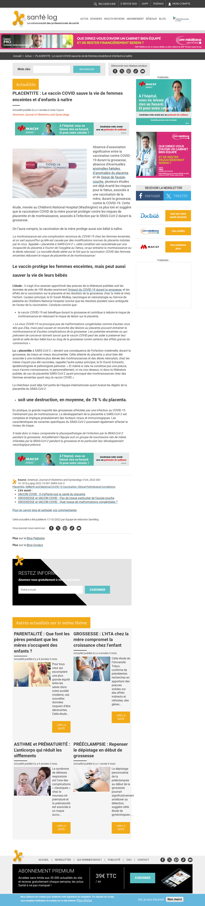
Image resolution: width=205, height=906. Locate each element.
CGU (129, 860)
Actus (84, 18)
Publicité (114, 860)
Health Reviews (114, 18)
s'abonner (142, 878)
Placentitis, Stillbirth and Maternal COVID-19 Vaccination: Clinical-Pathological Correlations (63, 486)
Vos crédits (178, 231)
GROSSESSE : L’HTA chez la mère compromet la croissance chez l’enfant (101, 639)
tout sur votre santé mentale (178, 215)
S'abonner (97, 589)
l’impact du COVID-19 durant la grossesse (94, 289)
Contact (143, 860)
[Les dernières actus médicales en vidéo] (163, 307)
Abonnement (135, 18)
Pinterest (128, 70)
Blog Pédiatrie (36, 538)
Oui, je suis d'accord (151, 899)
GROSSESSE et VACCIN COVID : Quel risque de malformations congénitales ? (68, 502)
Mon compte (181, 3)
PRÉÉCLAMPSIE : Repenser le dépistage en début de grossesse (100, 750)
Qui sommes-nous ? (89, 860)
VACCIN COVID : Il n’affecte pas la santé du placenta (51, 494)
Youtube (79, 527)
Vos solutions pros (178, 246)
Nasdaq (177, 16)
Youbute (142, 70)
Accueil (17, 56)
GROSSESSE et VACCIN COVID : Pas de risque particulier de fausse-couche (66, 498)
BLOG (162, 18)
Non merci (175, 899)
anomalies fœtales (106, 168)
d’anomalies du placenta (110, 173)
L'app (145, 3)
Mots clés (24, 69)
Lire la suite (61, 726)
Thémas (158, 3)
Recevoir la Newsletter (163, 188)
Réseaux (151, 18)
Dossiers (96, 18)
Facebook (115, 70)
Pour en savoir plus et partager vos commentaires (44, 510)
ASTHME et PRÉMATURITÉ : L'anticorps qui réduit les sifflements (42, 750)
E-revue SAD (129, 3)
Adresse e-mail (28, 583)
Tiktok (135, 70)
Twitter (122, 70)
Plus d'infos (84, 900)
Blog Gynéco (35, 545)
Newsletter (63, 860)
